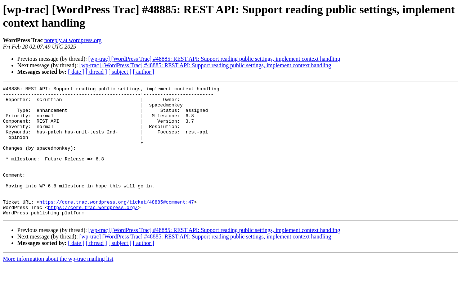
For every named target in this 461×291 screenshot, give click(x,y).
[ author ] (144, 72)
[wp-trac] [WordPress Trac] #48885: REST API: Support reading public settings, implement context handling (214, 59)
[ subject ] (119, 72)
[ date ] (76, 72)
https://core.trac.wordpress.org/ (93, 232)
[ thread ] (96, 72)
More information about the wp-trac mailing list (58, 285)
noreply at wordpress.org (73, 40)
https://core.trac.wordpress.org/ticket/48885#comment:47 (116, 225)
